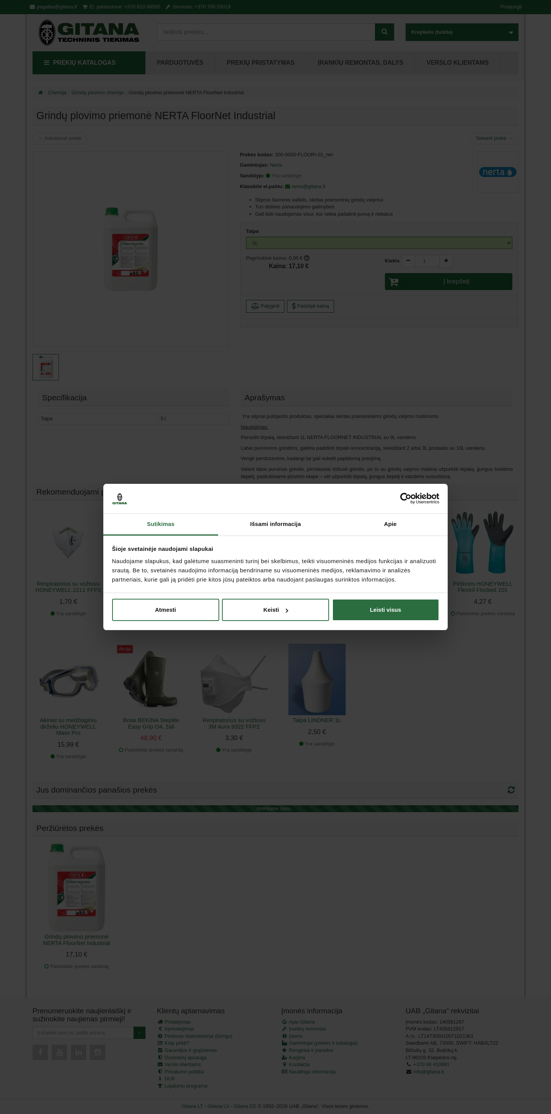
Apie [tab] (390, 524)
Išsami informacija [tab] (275, 524)
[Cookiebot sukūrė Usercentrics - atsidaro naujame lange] (405, 499)
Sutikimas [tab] (160, 524)
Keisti (275, 609)
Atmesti (165, 609)
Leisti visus (385, 609)
